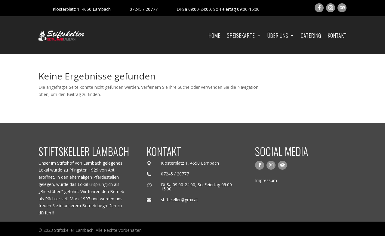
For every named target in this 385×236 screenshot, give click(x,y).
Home (214, 35)
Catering (311, 35)
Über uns (277, 35)
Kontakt (337, 35)
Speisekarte (241, 35)
